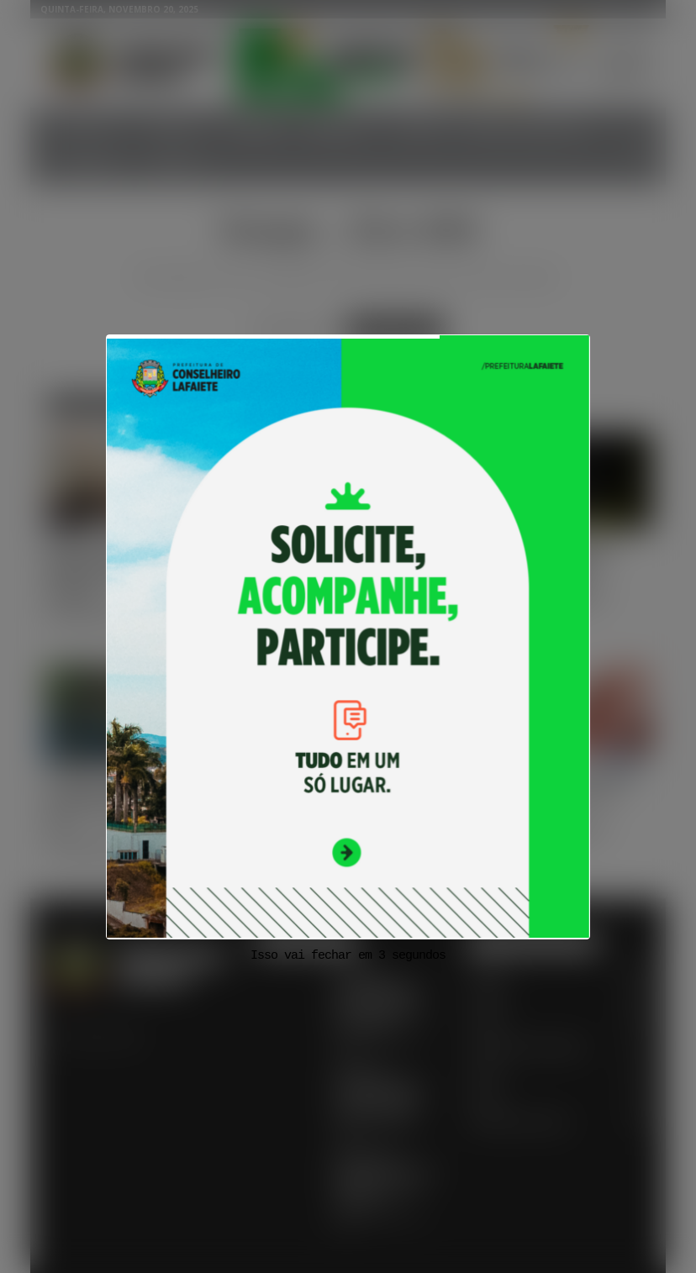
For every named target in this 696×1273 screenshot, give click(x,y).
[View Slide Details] (348, 637)
